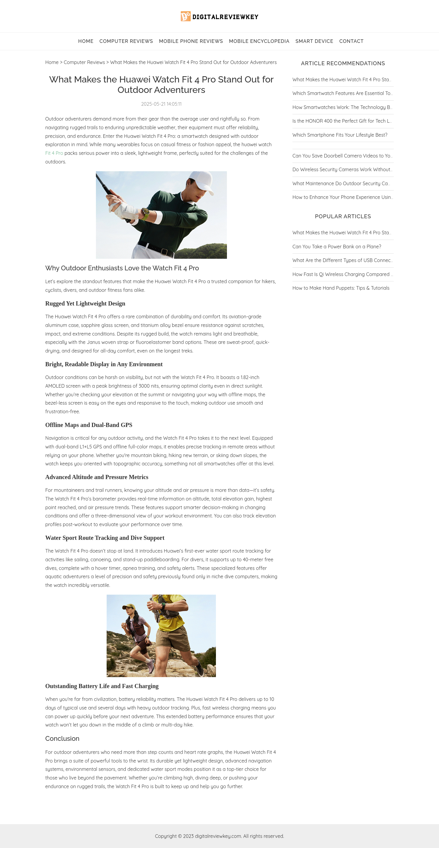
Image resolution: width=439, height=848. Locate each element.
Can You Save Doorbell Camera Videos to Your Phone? (352, 156)
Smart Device (314, 41)
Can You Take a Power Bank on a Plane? (336, 247)
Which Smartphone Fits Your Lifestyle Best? (339, 135)
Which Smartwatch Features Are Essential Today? (346, 93)
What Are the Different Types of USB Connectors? (346, 260)
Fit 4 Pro (54, 153)
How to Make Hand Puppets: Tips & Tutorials (341, 288)
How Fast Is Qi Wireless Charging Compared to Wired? (352, 274)
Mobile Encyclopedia (259, 41)
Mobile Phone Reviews (191, 41)
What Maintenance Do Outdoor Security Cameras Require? (357, 183)
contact (351, 41)
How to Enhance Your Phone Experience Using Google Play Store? (364, 197)
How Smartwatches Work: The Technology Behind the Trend (358, 107)
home (86, 41)
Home (52, 62)
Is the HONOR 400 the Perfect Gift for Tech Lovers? (348, 121)
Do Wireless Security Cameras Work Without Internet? (351, 169)
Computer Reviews (126, 41)
